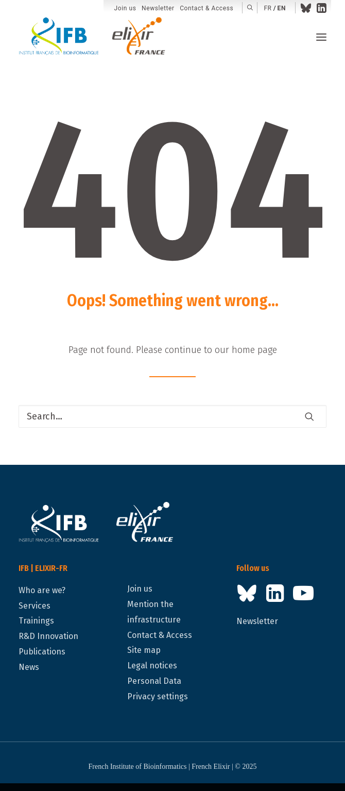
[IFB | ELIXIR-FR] (96, 37)
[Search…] (172, 416)
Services (34, 606)
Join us (125, 8)
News (29, 667)
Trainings (36, 621)
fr (267, 8)
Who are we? (42, 590)
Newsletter (158, 8)
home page (254, 350)
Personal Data (154, 681)
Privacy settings (157, 696)
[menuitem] (125, 8)
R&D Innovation (48, 636)
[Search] (172, 416)
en (282, 8)
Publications (42, 652)
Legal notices (152, 665)
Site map (144, 650)
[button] (250, 7)
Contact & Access (206, 8)
